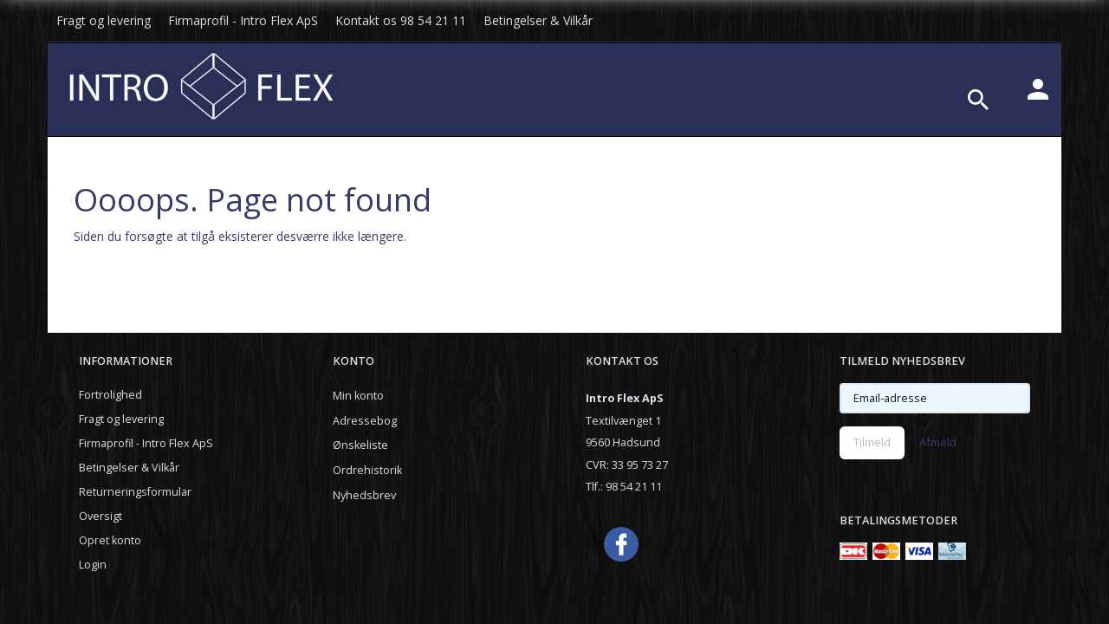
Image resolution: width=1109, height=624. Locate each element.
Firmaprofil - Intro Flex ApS (243, 20)
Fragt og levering (103, 20)
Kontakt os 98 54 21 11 (400, 20)
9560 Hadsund (623, 442)
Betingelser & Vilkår (538, 20)
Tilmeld (872, 442)
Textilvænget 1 (623, 420)
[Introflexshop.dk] (201, 84)
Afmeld (938, 442)
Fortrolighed (110, 394)
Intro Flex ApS (624, 398)
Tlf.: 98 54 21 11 (624, 486)
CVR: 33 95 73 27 (627, 465)
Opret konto (110, 540)
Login (93, 564)
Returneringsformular (135, 491)
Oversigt (100, 516)
